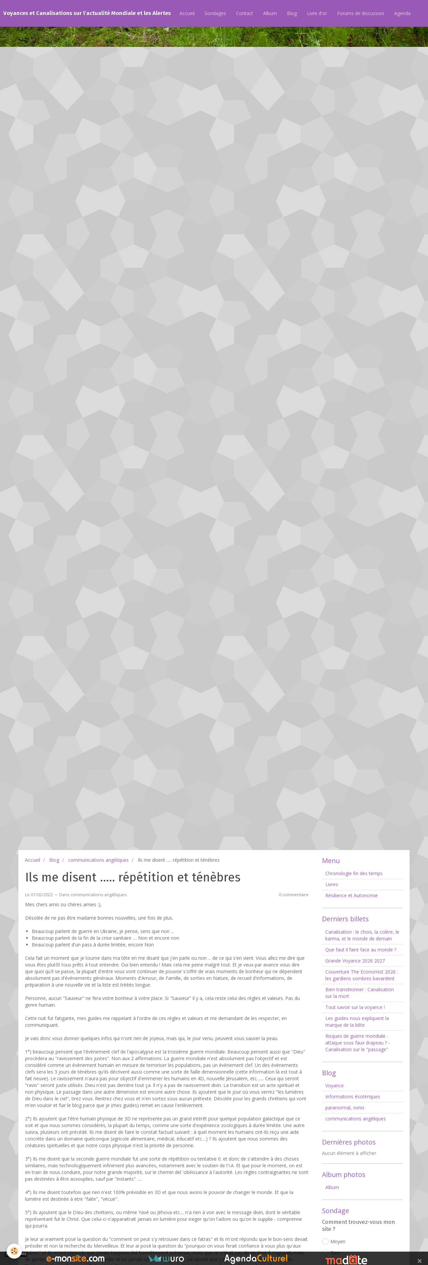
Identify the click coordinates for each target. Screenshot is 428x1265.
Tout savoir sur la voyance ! (355, 1007)
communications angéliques (98, 860)
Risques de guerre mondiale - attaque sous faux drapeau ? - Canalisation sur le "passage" (357, 1042)
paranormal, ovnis (344, 1107)
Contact (244, 13)
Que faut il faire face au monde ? (360, 949)
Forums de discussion (360, 13)
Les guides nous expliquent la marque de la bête (357, 1021)
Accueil (187, 13)
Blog (292, 13)
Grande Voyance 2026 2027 (355, 960)
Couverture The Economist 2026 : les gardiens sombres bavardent (361, 975)
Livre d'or (317, 13)
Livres (331, 884)
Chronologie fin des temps (354, 873)
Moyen (333, 1241)
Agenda (402, 13)
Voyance (334, 1085)
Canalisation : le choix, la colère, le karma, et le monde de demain (362, 935)
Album (270, 13)
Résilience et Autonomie (351, 895)
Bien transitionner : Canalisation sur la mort (359, 992)
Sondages (215, 13)
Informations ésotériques (352, 1096)
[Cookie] (14, 1251)
